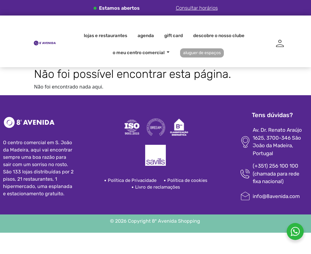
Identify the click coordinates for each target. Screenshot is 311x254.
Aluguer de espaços (202, 52)
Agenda (146, 35)
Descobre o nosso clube (218, 35)
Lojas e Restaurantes (105, 35)
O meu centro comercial (140, 52)
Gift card (173, 35)
